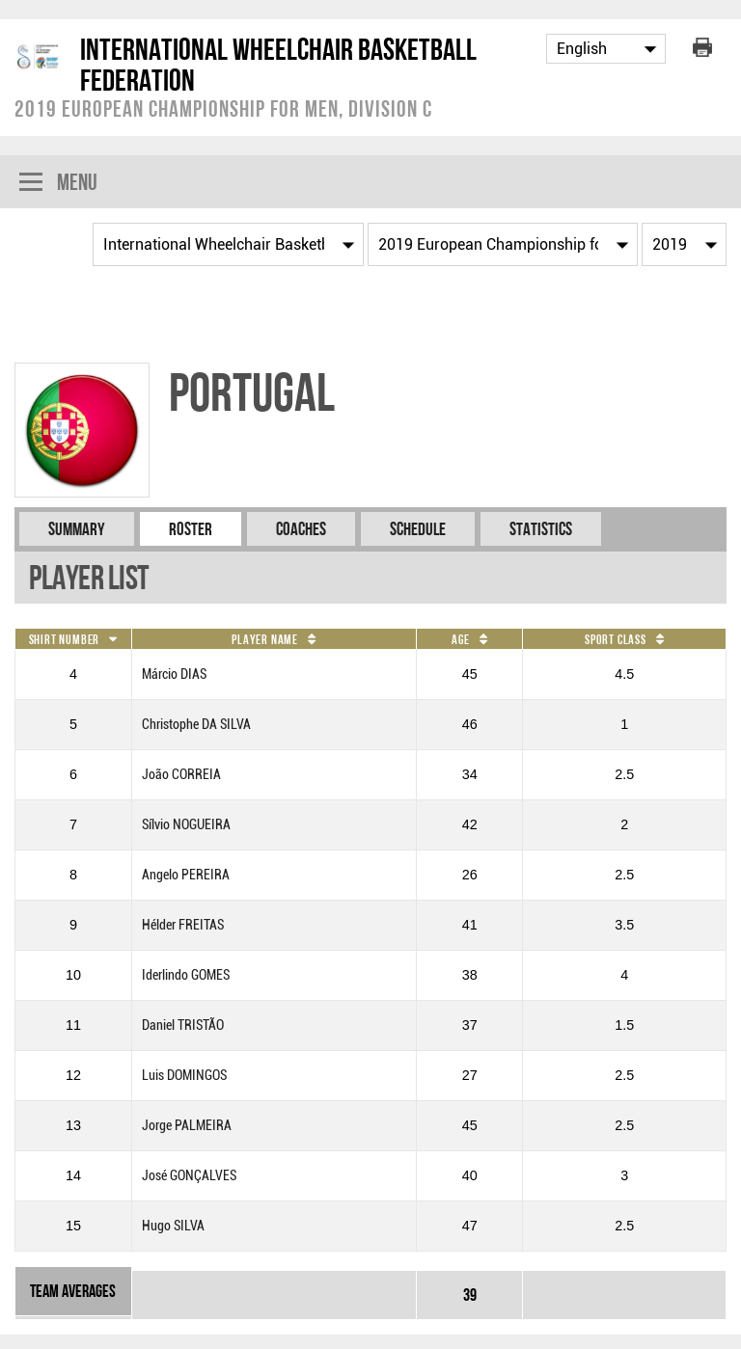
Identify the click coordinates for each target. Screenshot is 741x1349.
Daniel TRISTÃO (183, 1025)
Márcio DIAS (174, 674)
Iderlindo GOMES (186, 975)
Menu (58, 184)
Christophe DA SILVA (196, 724)
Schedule (418, 529)
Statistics (540, 529)
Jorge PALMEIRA (187, 1126)
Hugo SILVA (173, 1226)
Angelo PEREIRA (186, 875)
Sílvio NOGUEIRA (186, 825)
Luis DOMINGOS (184, 1075)
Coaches (301, 529)
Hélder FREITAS (183, 925)
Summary (76, 529)
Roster (190, 529)
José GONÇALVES (189, 1176)
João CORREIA (181, 775)
